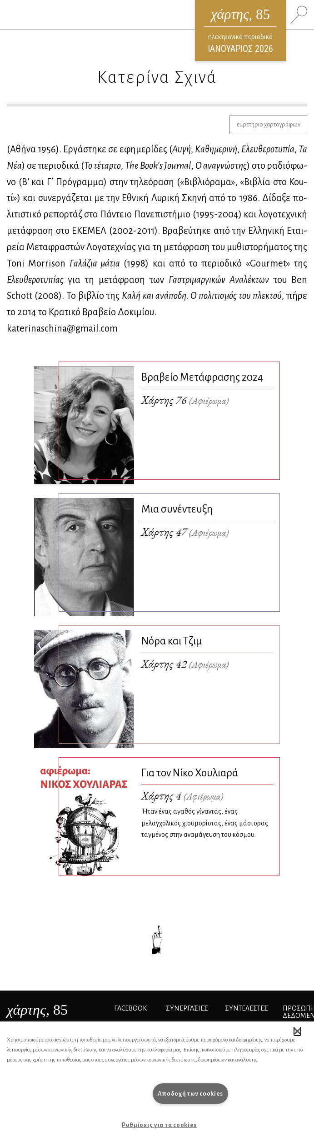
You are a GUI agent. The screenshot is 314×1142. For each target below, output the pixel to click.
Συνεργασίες (187, 1008)
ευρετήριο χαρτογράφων (268, 124)
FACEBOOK (130, 1008)
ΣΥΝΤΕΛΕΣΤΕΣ (246, 1008)
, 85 (37, 1009)
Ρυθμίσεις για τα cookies (159, 1125)
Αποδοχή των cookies (191, 1093)
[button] (297, 1031)
